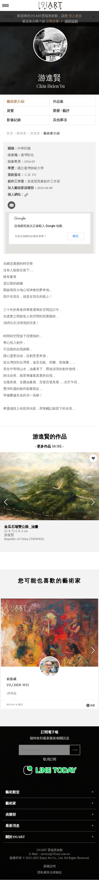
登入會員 (75, 16)
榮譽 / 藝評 (61, 111)
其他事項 (60, 120)
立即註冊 (52, 21)
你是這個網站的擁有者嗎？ (30, 236)
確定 (76, 236)
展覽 (10, 111)
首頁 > (11, 133)
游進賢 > (36, 133)
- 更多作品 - (49, 446)
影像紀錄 (14, 120)
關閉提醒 (71, 21)
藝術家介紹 (15, 101)
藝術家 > (23, 133)
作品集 (58, 101)
